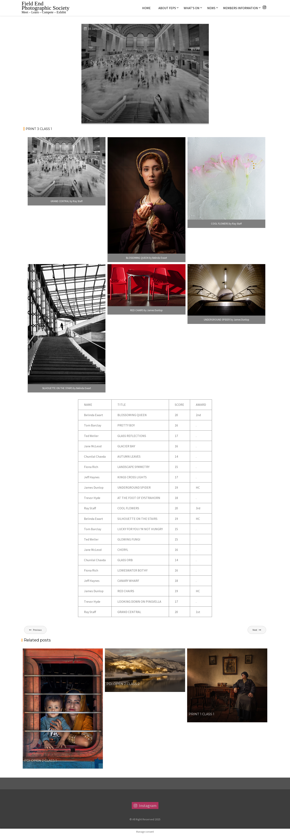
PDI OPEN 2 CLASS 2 (123, 684)
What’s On (191, 8)
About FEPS (167, 8)
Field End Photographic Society (45, 5)
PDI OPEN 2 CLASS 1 (40, 760)
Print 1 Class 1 (201, 714)
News (211, 8)
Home (146, 8)
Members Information (240, 8)
